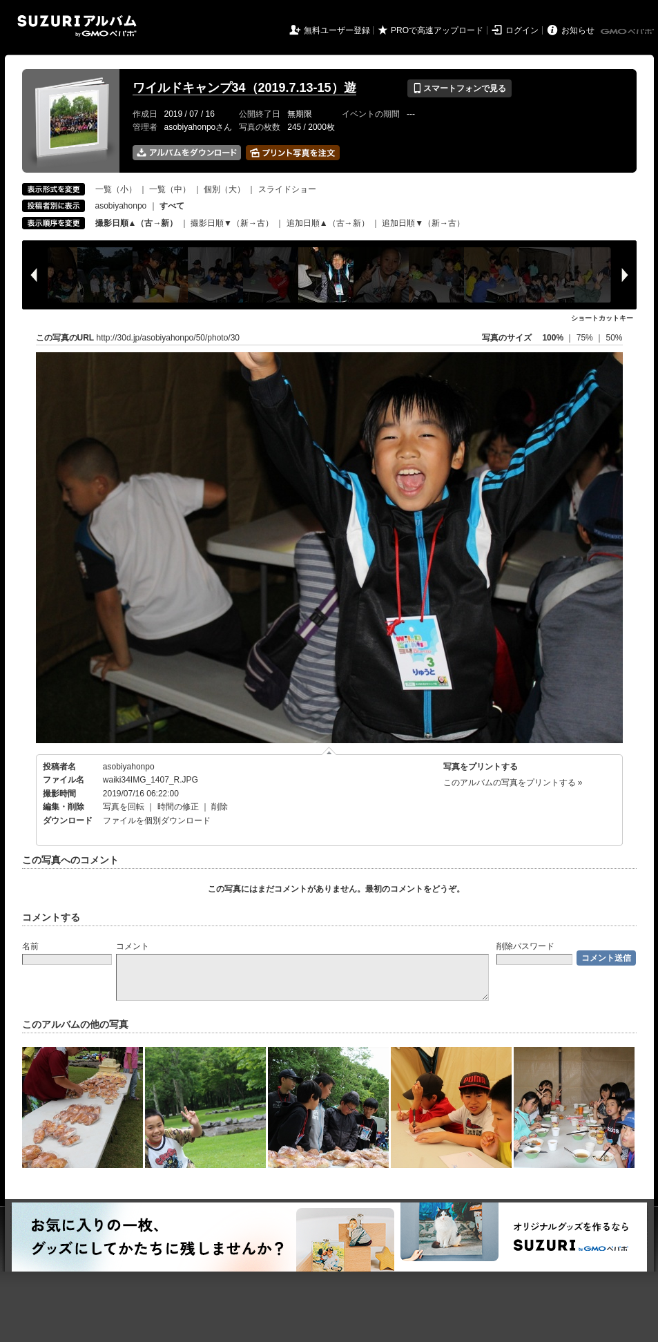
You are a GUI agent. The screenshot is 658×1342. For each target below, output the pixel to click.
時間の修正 (178, 807)
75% (586, 338)
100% (552, 338)
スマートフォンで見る (459, 88)
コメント (132, 946)
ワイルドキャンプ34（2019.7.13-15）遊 (244, 88)
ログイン (522, 30)
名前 (30, 946)
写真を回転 (123, 807)
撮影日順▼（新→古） (232, 223)
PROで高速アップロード (437, 30)
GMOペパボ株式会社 (628, 32)
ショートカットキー (602, 318)
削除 (219, 807)
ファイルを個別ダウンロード (157, 820)
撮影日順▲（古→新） (136, 223)
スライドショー (287, 189)
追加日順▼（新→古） (423, 223)
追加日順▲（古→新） (328, 223)
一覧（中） (170, 189)
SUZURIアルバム (77, 26)
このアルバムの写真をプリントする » (513, 782)
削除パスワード (525, 946)
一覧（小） (116, 189)
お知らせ (577, 30)
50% (614, 338)
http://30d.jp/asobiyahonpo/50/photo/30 (168, 338)
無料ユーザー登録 (337, 30)
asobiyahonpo (121, 206)
